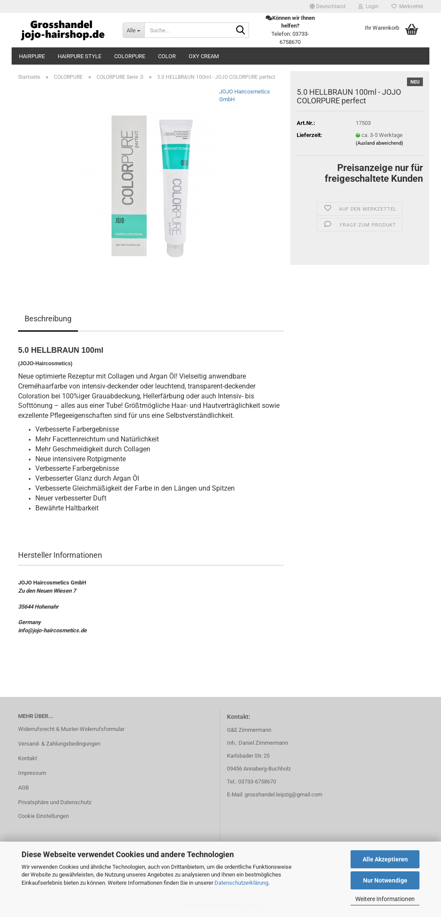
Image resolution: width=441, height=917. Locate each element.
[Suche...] (133, 30)
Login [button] (368, 6)
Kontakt (27, 758)
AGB (23, 787)
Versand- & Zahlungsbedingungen (59, 743)
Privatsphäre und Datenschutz (54, 802)
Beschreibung (48, 318)
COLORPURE (129, 56)
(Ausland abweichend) (379, 143)
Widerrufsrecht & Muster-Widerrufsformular (71, 729)
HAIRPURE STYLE (79, 56)
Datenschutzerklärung (241, 883)
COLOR (167, 56)
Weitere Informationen (385, 898)
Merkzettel (407, 6)
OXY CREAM (204, 56)
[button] (327, 6)
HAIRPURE (32, 56)
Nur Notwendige (385, 880)
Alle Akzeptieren (385, 859)
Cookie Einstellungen (43, 816)
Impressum (32, 773)
